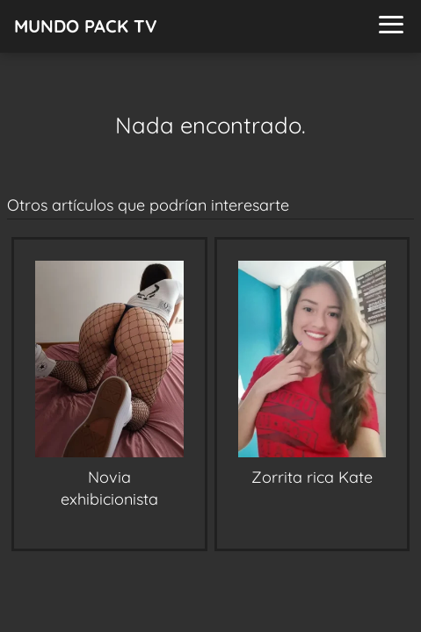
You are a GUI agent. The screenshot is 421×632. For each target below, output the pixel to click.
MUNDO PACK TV (85, 26)
